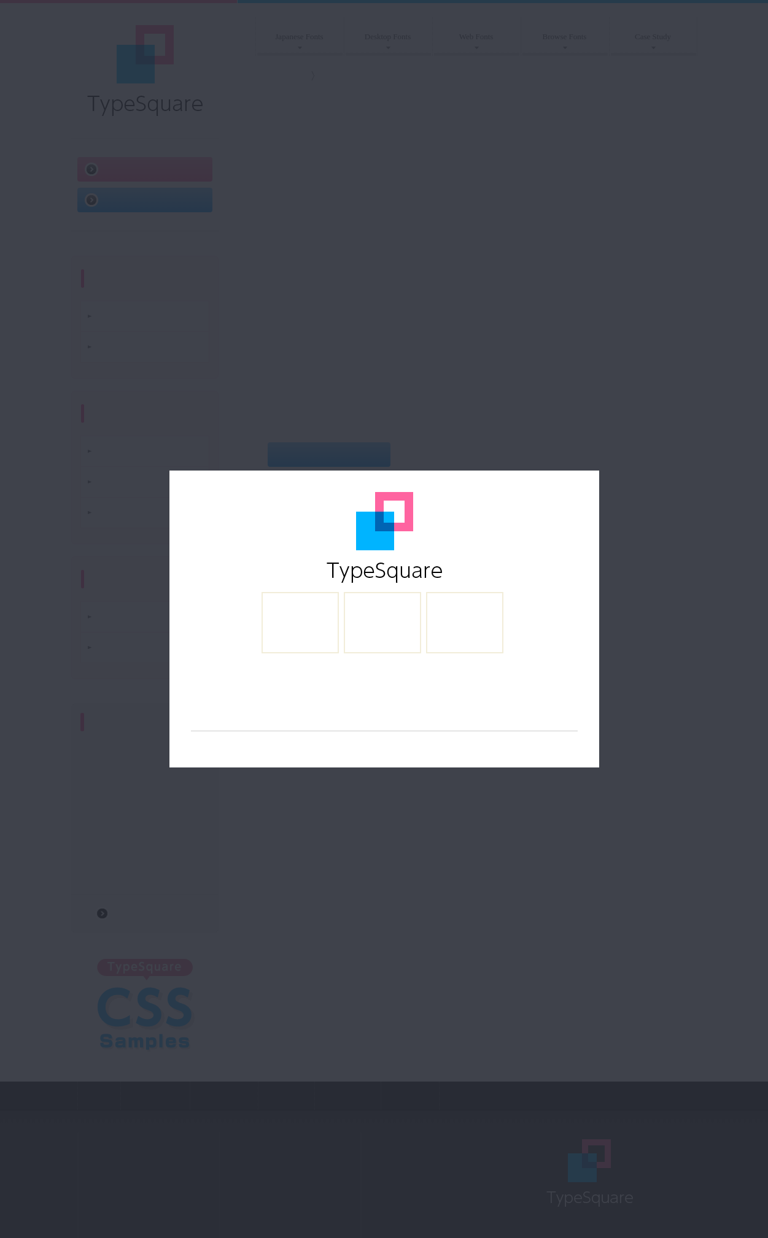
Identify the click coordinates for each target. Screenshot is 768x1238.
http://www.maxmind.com (529, 752)
